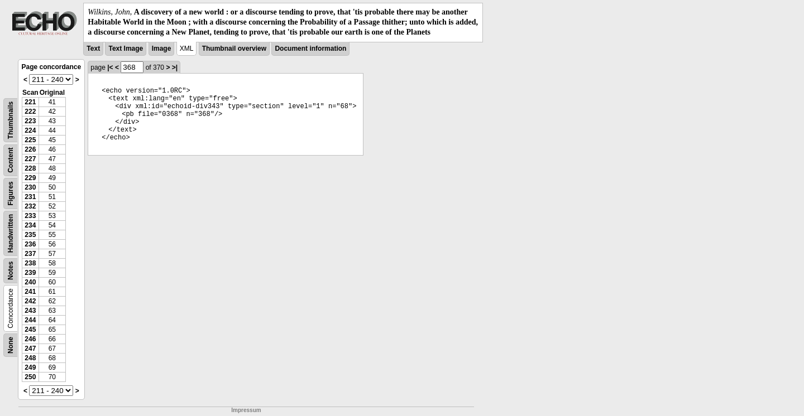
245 (30, 329)
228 (30, 168)
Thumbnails (11, 119)
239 (30, 273)
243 (30, 311)
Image (161, 48)
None (11, 345)
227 (30, 159)
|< (110, 67)
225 (30, 140)
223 (30, 121)
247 (30, 348)
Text (93, 48)
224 (30, 130)
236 (30, 244)
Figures (11, 193)
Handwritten (11, 233)
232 (30, 206)
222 (30, 111)
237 (30, 254)
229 (30, 178)
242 (30, 301)
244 (30, 320)
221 (30, 102)
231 (30, 197)
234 (30, 225)
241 (30, 292)
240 (30, 282)
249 (30, 367)
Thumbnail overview (234, 48)
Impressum (246, 410)
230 (30, 187)
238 (30, 263)
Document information (310, 48)
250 (30, 377)
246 (30, 339)
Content (11, 159)
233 (30, 216)
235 (30, 235)
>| (175, 67)
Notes (11, 270)
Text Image (125, 48)
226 (30, 149)
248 (30, 358)
